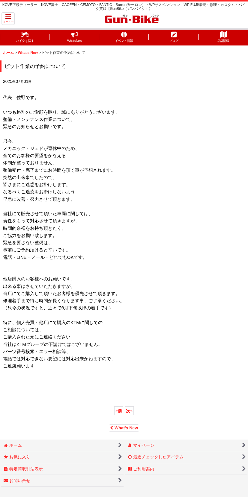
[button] (8, 18)
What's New (124, 427)
